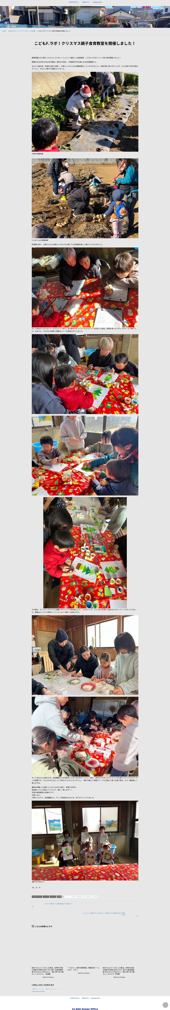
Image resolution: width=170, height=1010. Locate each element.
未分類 (59, 896)
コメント (39, 980)
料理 (84, 896)
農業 (88, 896)
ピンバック (52, 980)
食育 (96, 896)
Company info (97, 3)
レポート (52, 896)
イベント (46, 896)
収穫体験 (78, 896)
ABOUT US (85, 3)
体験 (73, 896)
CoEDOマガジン (74, 3)
